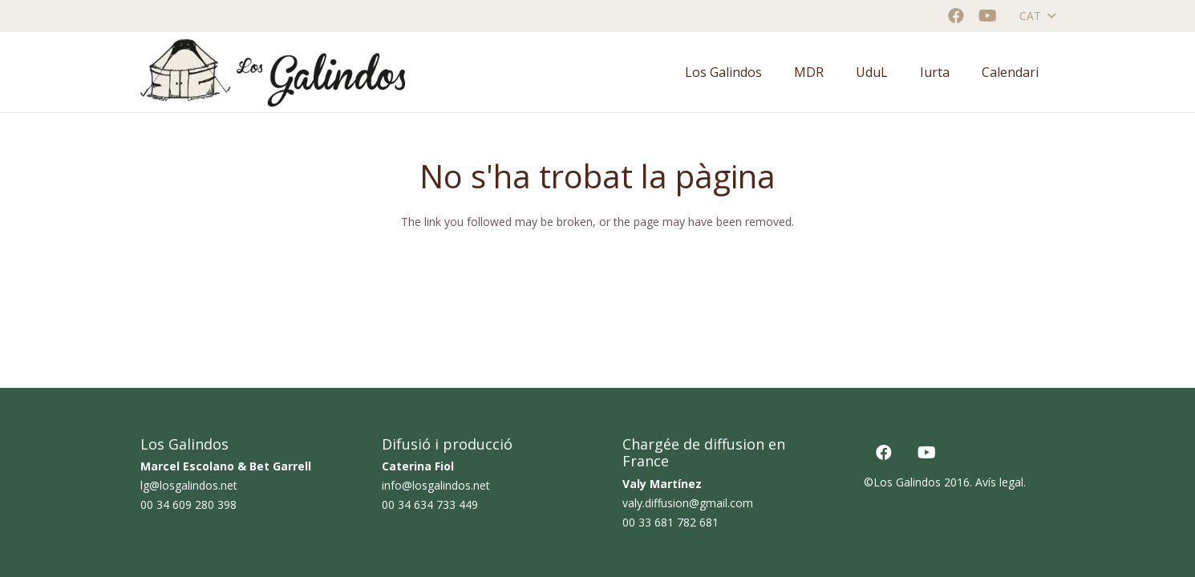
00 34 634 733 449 (430, 504)
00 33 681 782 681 (670, 522)
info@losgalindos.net (436, 485)
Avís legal (999, 482)
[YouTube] (988, 16)
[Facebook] (956, 16)
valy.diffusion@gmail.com (687, 502)
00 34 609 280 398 (188, 504)
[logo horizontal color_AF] (272, 72)
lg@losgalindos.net (188, 485)
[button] (1037, 16)
